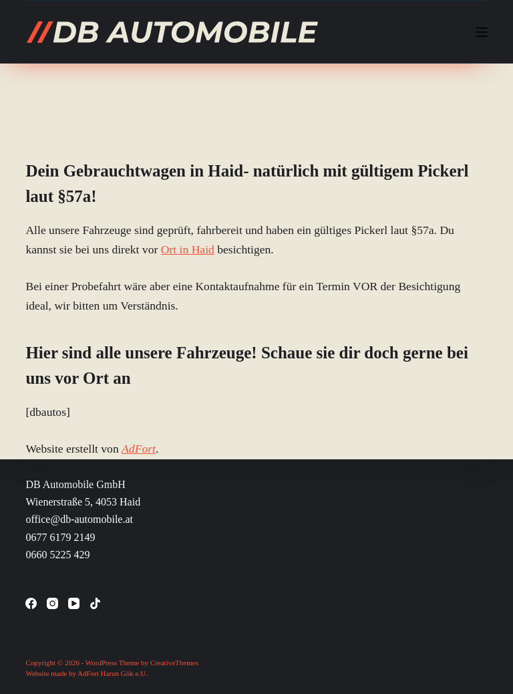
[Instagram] (52, 603)
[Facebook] (31, 603)
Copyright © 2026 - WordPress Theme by (87, 663)
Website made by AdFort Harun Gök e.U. (86, 673)
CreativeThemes (174, 663)
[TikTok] (95, 603)
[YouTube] (73, 603)
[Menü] (482, 32)
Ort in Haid (187, 249)
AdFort (139, 448)
